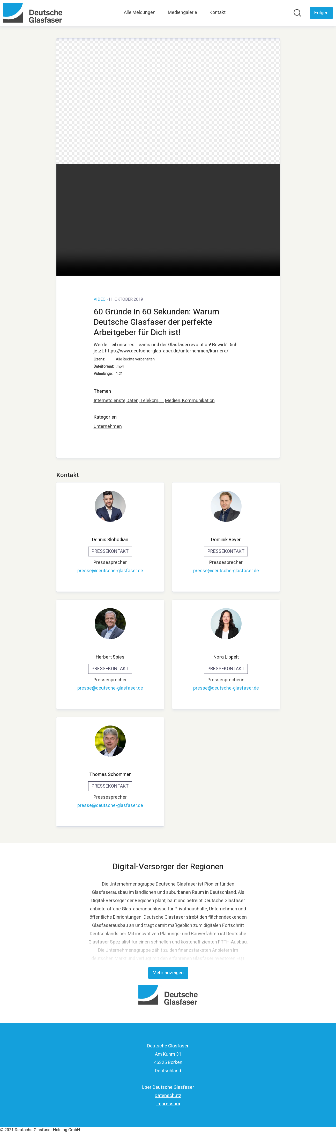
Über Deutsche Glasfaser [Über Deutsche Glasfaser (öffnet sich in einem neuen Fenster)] (168, 1087)
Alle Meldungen (139, 12)
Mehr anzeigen (168, 972)
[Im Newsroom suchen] (297, 13)
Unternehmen (108, 426)
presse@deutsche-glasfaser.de (110, 570)
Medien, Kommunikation (190, 400)
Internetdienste (109, 400)
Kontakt (218, 12)
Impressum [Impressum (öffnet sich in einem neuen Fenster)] (168, 1103)
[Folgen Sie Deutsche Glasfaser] (321, 13)
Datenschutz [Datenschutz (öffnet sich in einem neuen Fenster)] (168, 1095)
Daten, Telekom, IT (145, 400)
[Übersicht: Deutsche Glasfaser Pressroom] (32, 13)
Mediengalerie (182, 12)
